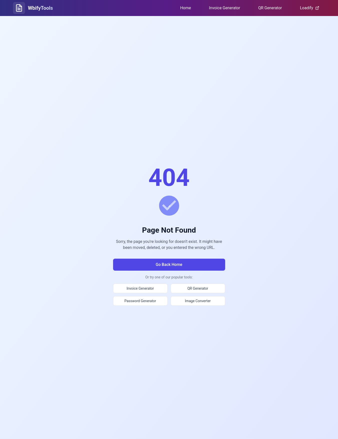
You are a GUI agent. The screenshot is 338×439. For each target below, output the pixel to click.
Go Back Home (169, 264)
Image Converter (198, 301)
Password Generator (140, 301)
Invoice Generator (224, 8)
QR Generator (270, 8)
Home (185, 8)
